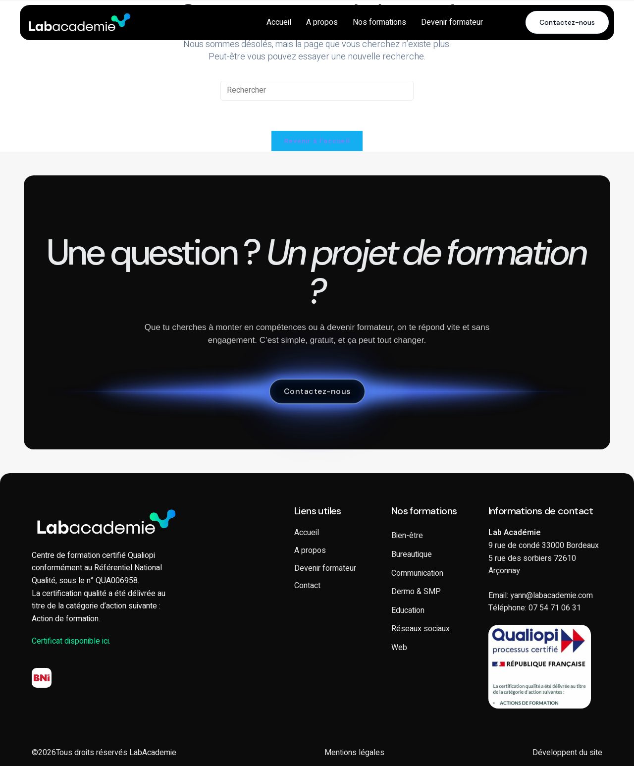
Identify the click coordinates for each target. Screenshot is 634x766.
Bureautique (411, 554)
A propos (322, 22)
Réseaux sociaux (420, 629)
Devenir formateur (452, 22)
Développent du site (567, 753)
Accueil (278, 22)
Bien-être (407, 536)
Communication (417, 573)
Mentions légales (354, 753)
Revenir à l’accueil (317, 141)
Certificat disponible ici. (71, 641)
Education (407, 610)
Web (399, 648)
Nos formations (379, 22)
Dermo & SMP (416, 592)
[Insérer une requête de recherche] (317, 91)
